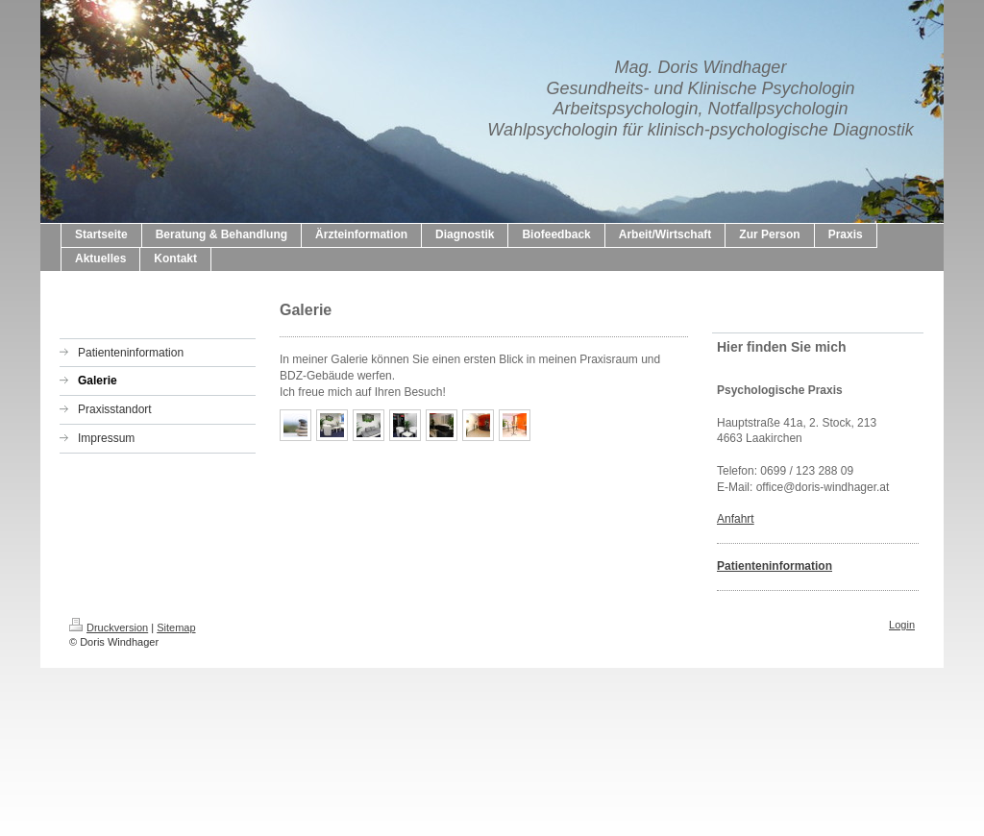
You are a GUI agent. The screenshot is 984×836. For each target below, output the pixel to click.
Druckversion (108, 627)
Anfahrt (735, 519)
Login (902, 624)
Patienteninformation (774, 566)
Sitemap (176, 627)
